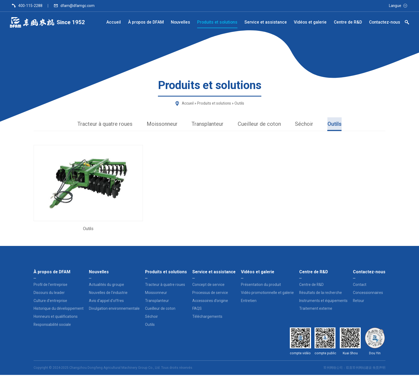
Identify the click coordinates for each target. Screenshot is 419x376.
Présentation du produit (261, 285)
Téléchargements (207, 317)
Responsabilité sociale (52, 325)
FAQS (197, 309)
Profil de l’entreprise (50, 285)
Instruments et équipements (323, 301)
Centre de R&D (311, 285)
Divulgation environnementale (114, 309)
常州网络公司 (333, 369)
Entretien (249, 301)
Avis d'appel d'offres (106, 301)
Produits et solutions (214, 103)
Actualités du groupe (106, 285)
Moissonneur (161, 124)
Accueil (187, 103)
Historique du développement (59, 309)
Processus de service (210, 294)
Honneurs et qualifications (56, 317)
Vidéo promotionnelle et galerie (267, 294)
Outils (338, 124)
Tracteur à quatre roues (102, 124)
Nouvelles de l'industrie (108, 294)
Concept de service (208, 285)
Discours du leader (49, 294)
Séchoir (307, 124)
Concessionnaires (368, 294)
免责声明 (379, 369)
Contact (359, 285)
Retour (358, 301)
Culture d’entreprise (50, 301)
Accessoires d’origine (210, 301)
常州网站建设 (362, 369)
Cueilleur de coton (262, 124)
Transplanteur (208, 124)
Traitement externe (315, 309)
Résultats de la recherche (320, 294)
